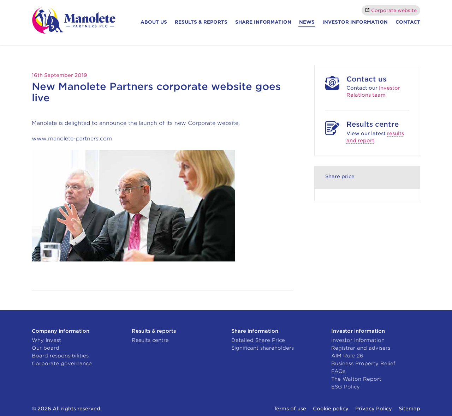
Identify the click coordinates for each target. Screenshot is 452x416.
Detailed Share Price (258, 340)
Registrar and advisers (360, 348)
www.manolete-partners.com (72, 138)
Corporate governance (62, 363)
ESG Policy (345, 387)
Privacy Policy (373, 408)
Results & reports (201, 22)
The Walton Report (356, 379)
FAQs (338, 371)
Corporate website (394, 10)
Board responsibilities (60, 355)
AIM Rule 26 (347, 355)
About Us (154, 22)
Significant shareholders (262, 348)
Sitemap (409, 408)
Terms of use (290, 408)
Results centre (150, 340)
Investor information (355, 22)
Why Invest (46, 340)
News (307, 22)
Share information (263, 22)
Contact (408, 22)
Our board (45, 348)
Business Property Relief (363, 363)
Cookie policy (331, 408)
